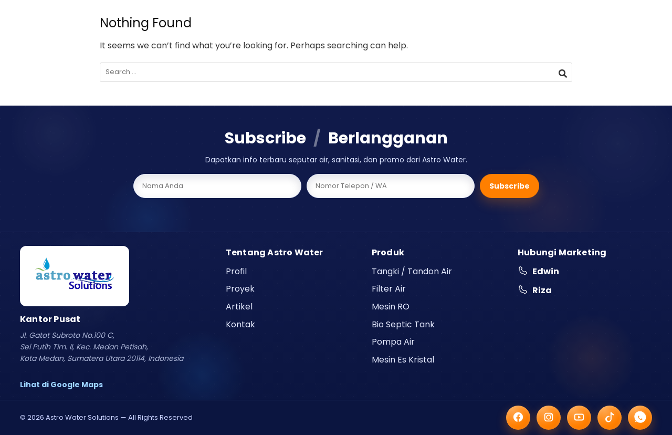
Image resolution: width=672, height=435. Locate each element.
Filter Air (389, 289)
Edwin (538, 271)
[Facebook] (518, 418)
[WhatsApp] (640, 418)
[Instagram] (549, 418)
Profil (236, 271)
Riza (535, 290)
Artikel (239, 307)
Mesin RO (391, 307)
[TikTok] (609, 418)
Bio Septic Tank (403, 324)
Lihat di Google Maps (61, 384)
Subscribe (509, 186)
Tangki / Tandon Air (412, 271)
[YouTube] (579, 418)
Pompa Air (393, 342)
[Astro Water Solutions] (74, 276)
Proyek (240, 289)
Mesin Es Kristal (403, 360)
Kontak (240, 324)
